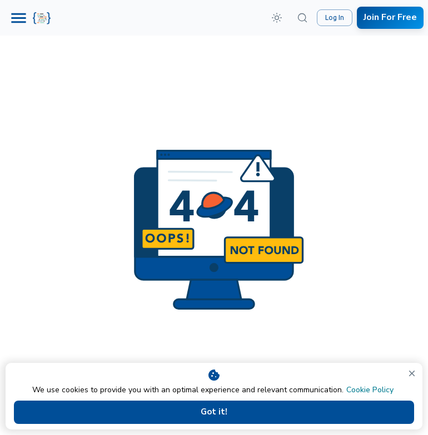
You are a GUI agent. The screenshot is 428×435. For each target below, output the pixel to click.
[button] (277, 18)
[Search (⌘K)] (302, 18)
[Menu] (18, 18)
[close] (412, 373)
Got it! (214, 412)
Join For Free (390, 17)
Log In (334, 18)
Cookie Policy (370, 390)
